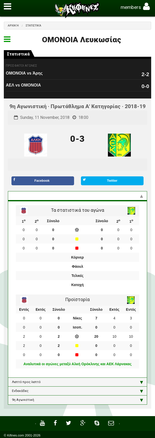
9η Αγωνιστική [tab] (77, 400)
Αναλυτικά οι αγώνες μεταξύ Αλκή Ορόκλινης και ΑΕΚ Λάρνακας (77, 364)
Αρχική (13, 25)
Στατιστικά (33, 25)
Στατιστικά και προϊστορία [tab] (77, 196)
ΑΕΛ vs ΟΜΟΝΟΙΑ (23, 85)
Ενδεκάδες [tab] (77, 391)
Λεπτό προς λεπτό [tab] (77, 382)
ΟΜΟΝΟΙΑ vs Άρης (24, 73)
